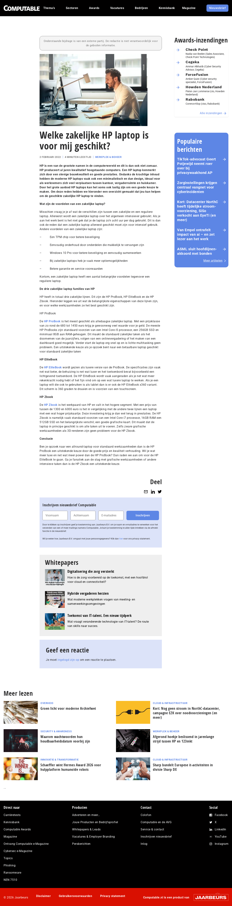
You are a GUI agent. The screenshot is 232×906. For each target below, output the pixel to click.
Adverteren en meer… (86, 815)
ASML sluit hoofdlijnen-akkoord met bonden (197, 251)
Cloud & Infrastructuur (170, 703)
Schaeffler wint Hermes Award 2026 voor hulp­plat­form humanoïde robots (70, 767)
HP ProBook (52, 321)
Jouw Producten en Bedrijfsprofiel (95, 822)
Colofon (146, 815)
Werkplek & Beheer (108, 157)
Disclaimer (43, 896)
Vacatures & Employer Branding (93, 836)
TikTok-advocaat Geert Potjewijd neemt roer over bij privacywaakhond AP (196, 166)
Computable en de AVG (156, 822)
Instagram (222, 844)
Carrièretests (12, 815)
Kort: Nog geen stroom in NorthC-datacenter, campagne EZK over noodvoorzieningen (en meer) (186, 713)
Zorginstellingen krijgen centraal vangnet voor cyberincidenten (197, 187)
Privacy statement (112, 896)
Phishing (9, 865)
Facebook (221, 815)
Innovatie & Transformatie (59, 759)
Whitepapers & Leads (86, 829)
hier (121, 538)
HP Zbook (51, 405)
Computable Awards (17, 829)
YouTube (221, 836)
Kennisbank (11, 822)
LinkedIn (220, 829)
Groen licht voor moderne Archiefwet (68, 708)
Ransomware (12, 872)
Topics (8, 858)
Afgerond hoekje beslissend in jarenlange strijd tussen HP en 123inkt (183, 739)
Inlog (144, 844)
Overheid (46, 703)
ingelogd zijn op (68, 659)
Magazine (10, 836)
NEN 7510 (10, 880)
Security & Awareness (56, 731)
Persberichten (81, 844)
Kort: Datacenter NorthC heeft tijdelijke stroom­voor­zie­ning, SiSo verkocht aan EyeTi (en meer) (197, 211)
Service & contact (152, 829)
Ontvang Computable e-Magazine (26, 844)
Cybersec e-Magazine (18, 851)
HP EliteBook (53, 367)
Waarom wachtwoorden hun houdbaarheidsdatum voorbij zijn (65, 739)
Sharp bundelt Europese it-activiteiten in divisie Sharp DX (183, 767)
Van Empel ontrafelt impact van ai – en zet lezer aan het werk (196, 234)
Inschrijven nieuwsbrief (156, 836)
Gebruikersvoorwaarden (75, 896)
